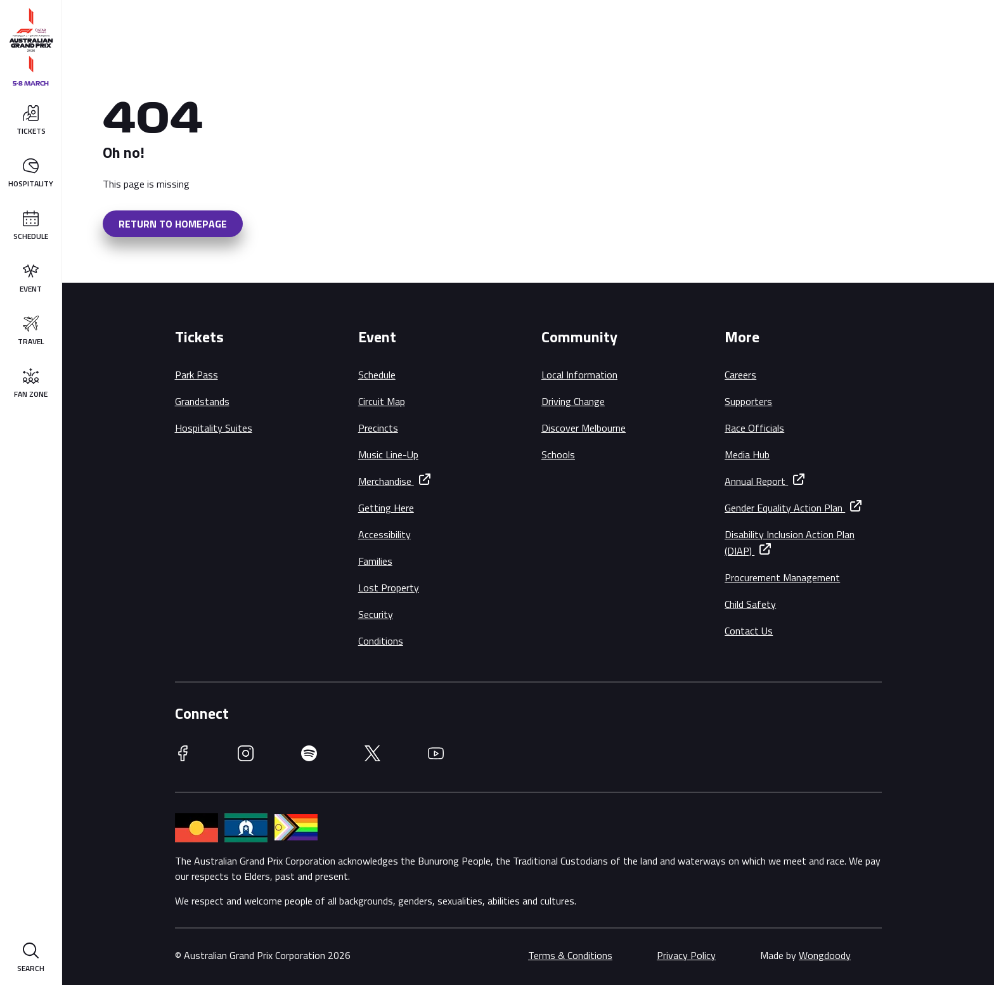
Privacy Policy (686, 955)
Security (375, 614)
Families (375, 561)
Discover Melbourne (583, 427)
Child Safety (750, 604)
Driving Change (573, 401)
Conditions (380, 640)
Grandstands (202, 401)
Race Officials (754, 427)
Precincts (378, 427)
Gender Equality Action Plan (785, 507)
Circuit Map (381, 401)
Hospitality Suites (213, 427)
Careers (740, 374)
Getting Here (386, 507)
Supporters (748, 401)
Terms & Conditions (570, 955)
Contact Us (749, 630)
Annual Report (756, 481)
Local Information (579, 374)
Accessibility (384, 534)
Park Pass (196, 374)
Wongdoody (825, 955)
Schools (558, 454)
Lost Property (388, 587)
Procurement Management (782, 577)
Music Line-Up (388, 454)
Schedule (377, 374)
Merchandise (386, 481)
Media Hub (747, 454)
